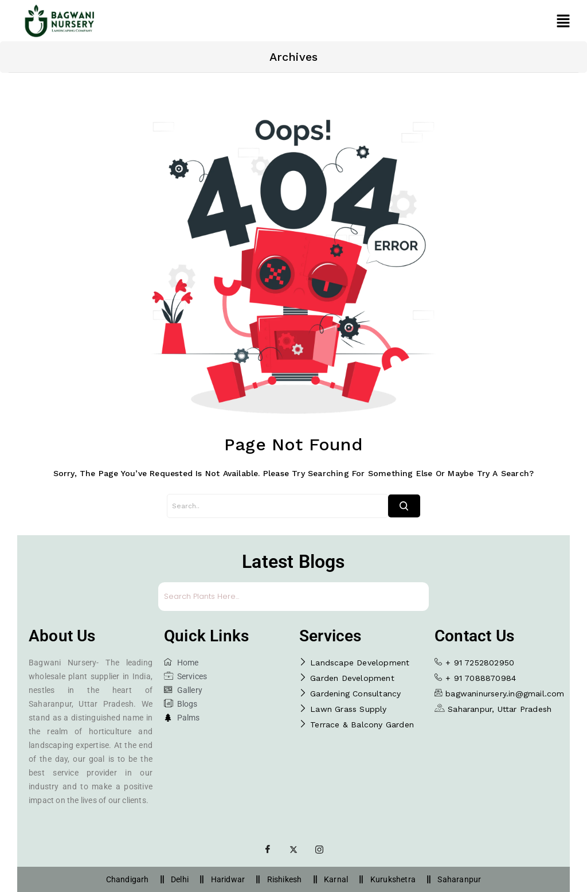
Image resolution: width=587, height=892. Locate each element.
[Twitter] (293, 849)
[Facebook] (267, 849)
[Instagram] (319, 849)
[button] (563, 20)
